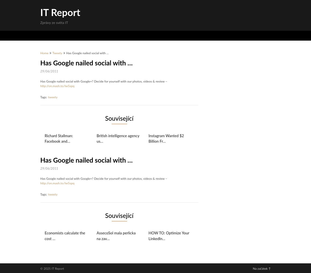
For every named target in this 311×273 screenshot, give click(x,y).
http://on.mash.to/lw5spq (57, 86)
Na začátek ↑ (262, 268)
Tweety (57, 53)
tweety (53, 97)
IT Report (60, 12)
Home (44, 53)
